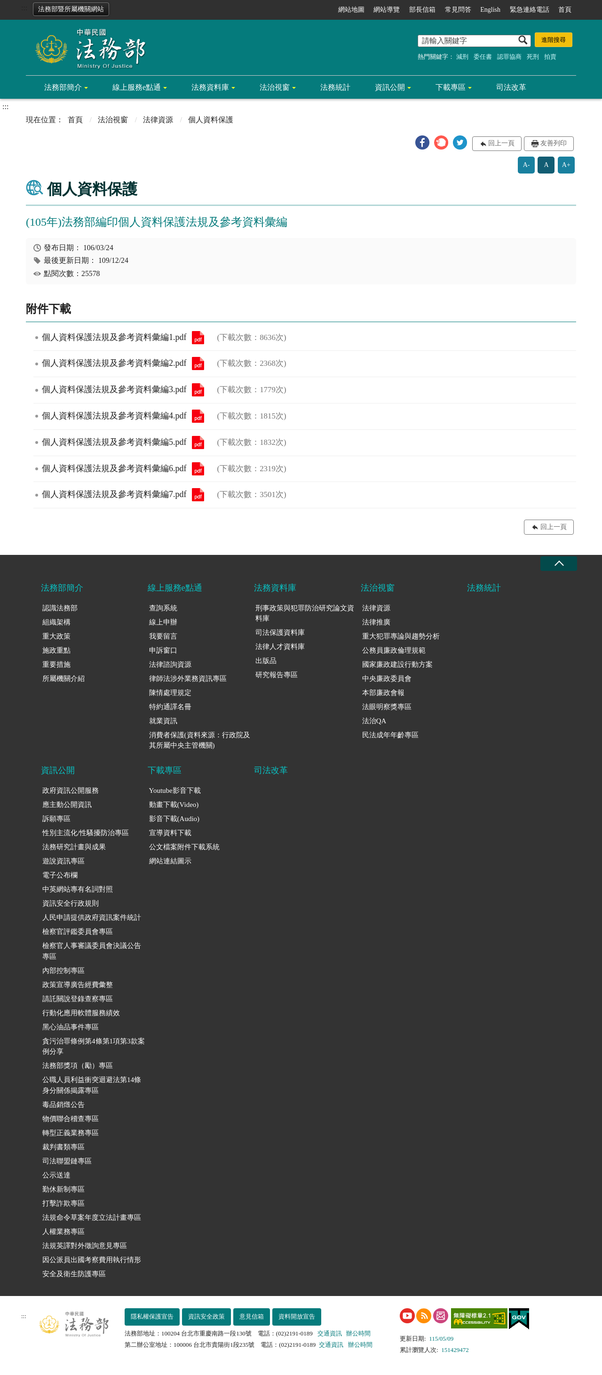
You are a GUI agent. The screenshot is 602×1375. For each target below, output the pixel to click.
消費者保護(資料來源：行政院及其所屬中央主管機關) (199, 740)
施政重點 (56, 650)
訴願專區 (56, 818)
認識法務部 (60, 608)
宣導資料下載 (170, 833)
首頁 (564, 9)
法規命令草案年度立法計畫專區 (91, 1217)
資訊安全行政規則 (70, 903)
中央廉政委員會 (387, 678)
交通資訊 (329, 1333)
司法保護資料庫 (280, 632)
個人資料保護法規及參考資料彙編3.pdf (198, 390)
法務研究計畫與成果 (74, 847)
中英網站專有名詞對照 (77, 889)
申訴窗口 (163, 650)
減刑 (462, 56)
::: (24, 8)
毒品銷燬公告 (63, 1104)
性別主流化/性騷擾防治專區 (85, 833)
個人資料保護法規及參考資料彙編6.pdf (198, 469)
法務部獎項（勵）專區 (77, 1065)
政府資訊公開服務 (70, 790)
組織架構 (56, 622)
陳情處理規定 (170, 692)
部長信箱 (422, 9)
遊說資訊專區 (63, 861)
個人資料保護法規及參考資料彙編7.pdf (198, 495)
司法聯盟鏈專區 (67, 1161)
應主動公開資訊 (67, 804)
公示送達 (56, 1175)
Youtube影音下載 (175, 790)
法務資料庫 (210, 87)
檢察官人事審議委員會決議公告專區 (91, 951)
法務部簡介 (63, 87)
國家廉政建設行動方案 (397, 664)
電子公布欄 (60, 875)
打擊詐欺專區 (63, 1203)
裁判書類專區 (63, 1147)
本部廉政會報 (383, 692)
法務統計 (335, 87)
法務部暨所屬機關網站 (71, 9)
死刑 (533, 56)
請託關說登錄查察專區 (77, 999)
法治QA (374, 721)
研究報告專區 (276, 675)
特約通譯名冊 (170, 707)
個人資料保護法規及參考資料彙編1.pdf (198, 338)
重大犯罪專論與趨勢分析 (401, 636)
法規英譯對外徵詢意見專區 (84, 1245)
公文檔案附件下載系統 (184, 847)
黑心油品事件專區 (70, 1027)
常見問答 (458, 9)
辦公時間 (358, 1333)
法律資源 (158, 120)
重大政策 (56, 636)
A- (526, 164)
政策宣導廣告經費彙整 (77, 984)
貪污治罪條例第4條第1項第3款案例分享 (93, 1046)
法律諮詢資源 (170, 664)
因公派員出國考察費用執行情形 (91, 1260)
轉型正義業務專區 (70, 1133)
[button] (422, 142)
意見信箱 (251, 1316)
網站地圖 (351, 9)
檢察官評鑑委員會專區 (77, 931)
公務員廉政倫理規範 (394, 650)
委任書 (483, 56)
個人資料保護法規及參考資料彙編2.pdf (198, 363)
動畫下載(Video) (174, 804)
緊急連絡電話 (529, 9)
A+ (566, 164)
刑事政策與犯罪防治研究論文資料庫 (304, 613)
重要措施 (56, 664)
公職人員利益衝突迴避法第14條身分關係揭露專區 (91, 1085)
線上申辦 (163, 622)
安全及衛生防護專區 (74, 1274)
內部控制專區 (63, 970)
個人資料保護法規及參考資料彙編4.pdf (198, 416)
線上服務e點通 (136, 87)
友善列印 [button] (553, 143)
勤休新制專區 (63, 1189)
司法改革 (511, 87)
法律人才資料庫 (280, 646)
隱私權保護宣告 (152, 1316)
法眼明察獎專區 (387, 707)
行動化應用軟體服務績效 (81, 1013)
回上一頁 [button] (501, 143)
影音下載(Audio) (174, 818)
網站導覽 (386, 9)
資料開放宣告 (296, 1316)
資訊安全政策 (206, 1316)
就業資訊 (163, 721)
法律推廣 (376, 622)
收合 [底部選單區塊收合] (558, 563)
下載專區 (451, 87)
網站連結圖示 (170, 861)
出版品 (266, 660)
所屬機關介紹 (63, 678)
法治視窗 (275, 87)
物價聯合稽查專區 (70, 1118)
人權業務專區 (63, 1231)
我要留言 (163, 636)
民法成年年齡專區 (390, 735)
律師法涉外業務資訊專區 (188, 678)
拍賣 (550, 56)
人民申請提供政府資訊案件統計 (91, 917)
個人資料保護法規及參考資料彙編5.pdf (198, 442)
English (490, 9)
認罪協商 (509, 56)
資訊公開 (390, 87)
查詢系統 (163, 608)
